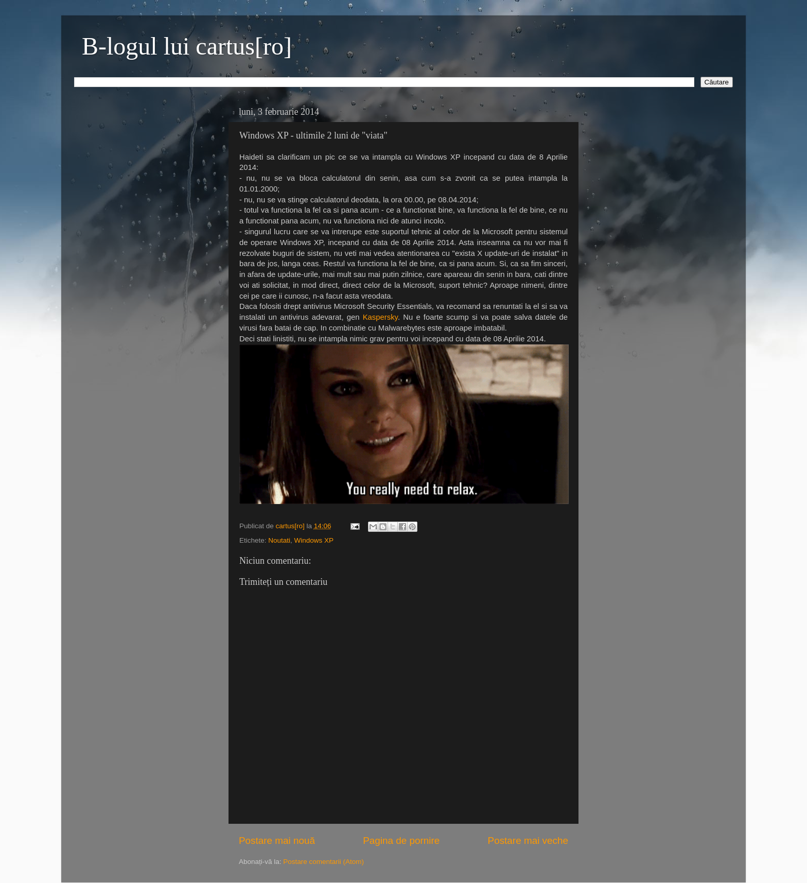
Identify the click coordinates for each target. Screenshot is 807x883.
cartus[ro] (291, 526)
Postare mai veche (528, 840)
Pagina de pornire (401, 840)
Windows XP (314, 540)
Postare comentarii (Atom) (323, 861)
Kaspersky (380, 317)
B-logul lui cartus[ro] (187, 46)
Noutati (279, 540)
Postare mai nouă (277, 840)
